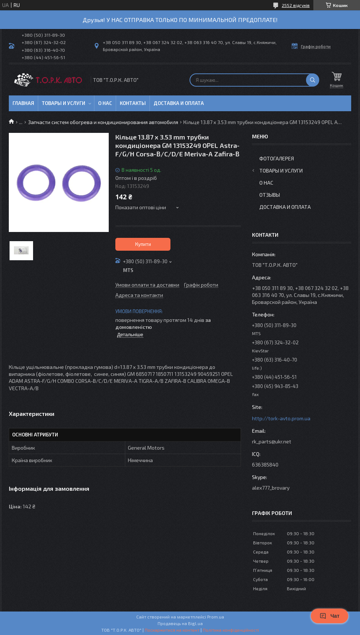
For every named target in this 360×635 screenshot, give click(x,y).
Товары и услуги (63, 103)
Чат (329, 616)
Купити (143, 244)
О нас (105, 103)
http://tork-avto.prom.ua (281, 418)
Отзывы (269, 195)
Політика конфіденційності (231, 629)
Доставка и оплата (179, 103)
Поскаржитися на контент (172, 629)
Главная (23, 103)
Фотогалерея (276, 158)
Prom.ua (215, 616)
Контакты (133, 103)
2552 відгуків (296, 5)
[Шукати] (312, 80)
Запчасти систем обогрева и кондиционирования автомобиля (103, 122)
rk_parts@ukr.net (271, 441)
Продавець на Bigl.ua (180, 623)
